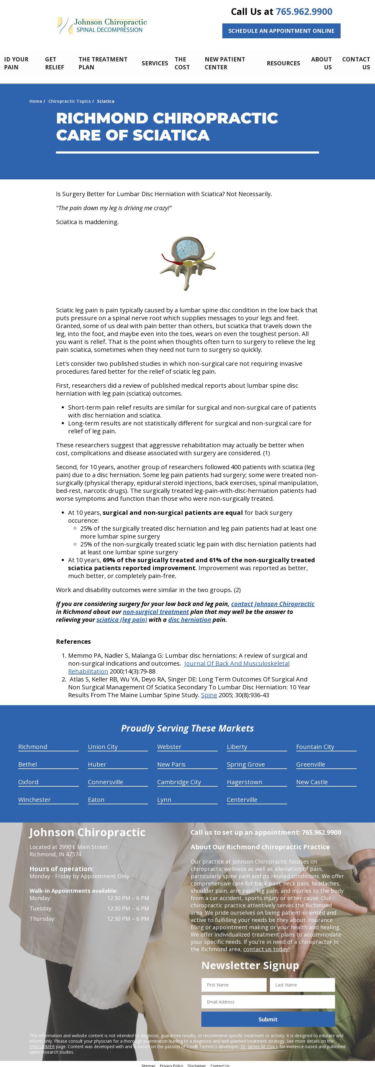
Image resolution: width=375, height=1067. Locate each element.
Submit (268, 1016)
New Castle (312, 778)
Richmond (32, 743)
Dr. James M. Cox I (259, 1043)
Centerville (242, 796)
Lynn (164, 796)
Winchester (34, 796)
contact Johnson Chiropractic (272, 600)
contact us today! (266, 945)
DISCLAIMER (42, 1043)
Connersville (105, 778)
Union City (103, 743)
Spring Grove (246, 761)
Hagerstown (244, 778)
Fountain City (315, 743)
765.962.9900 (304, 11)
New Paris (171, 761)
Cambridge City (179, 778)
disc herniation (189, 616)
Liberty (237, 743)
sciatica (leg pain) (121, 616)
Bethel (27, 761)
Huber (97, 761)
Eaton (96, 796)
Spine (209, 692)
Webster (169, 743)
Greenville (310, 761)
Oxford (28, 778)
